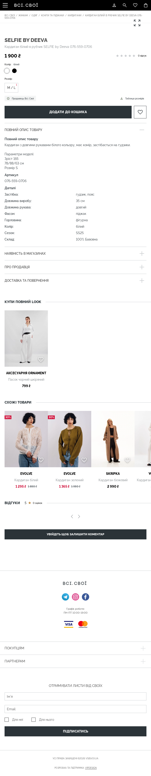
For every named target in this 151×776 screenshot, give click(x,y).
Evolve (26, 473)
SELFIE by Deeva (26, 40)
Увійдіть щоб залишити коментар (75, 534)
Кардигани (74, 15)
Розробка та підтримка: (76, 768)
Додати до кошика (68, 112)
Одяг (34, 15)
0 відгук (142, 56)
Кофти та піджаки (52, 15)
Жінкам (23, 15)
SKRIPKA (113, 473)
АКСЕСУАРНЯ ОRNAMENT (26, 373)
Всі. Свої (10, 15)
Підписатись (75, 731)
